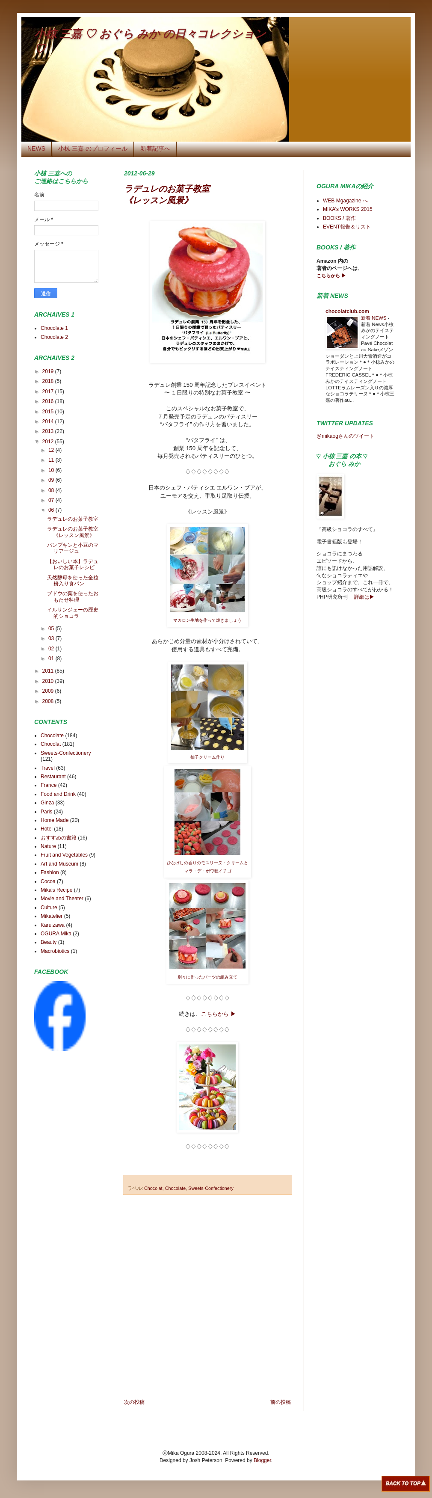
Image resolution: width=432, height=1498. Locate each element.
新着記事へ (155, 148)
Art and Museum (59, 864)
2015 (48, 412)
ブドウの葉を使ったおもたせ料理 (72, 596)
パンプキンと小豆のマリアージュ (72, 548)
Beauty (48, 942)
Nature (48, 846)
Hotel (47, 829)
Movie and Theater (62, 899)
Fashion (50, 872)
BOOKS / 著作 (339, 218)
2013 (48, 431)
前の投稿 (280, 1402)
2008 (48, 701)
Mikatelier (51, 916)
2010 (48, 681)
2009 (48, 691)
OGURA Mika (56, 934)
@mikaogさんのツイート (345, 436)
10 (52, 470)
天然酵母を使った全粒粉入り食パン (72, 581)
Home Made (54, 820)
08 (52, 490)
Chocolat (153, 1188)
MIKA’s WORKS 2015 (348, 209)
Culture (49, 908)
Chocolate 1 (54, 328)
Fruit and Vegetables (64, 855)
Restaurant (53, 777)
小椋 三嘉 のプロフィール (92, 148)
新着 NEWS (374, 317)
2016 (48, 401)
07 (52, 500)
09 (52, 480)
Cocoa (48, 881)
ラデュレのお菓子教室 (72, 519)
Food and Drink (58, 794)
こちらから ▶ (218, 1014)
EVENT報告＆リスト (347, 227)
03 (52, 638)
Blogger (262, 1460)
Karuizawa (53, 925)
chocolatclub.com (347, 311)
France (48, 785)
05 (52, 629)
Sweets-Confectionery (211, 1188)
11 (52, 460)
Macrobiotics (55, 951)
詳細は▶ (363, 597)
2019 (48, 371)
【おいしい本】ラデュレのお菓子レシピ (72, 564)
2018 (48, 381)
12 (52, 450)
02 (52, 649)
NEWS (36, 148)
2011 (48, 671)
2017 (48, 392)
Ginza (47, 803)
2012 (48, 442)
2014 (48, 421)
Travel (48, 768)
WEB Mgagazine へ (345, 201)
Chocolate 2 (54, 337)
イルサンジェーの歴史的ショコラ (72, 613)
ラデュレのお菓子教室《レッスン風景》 (72, 532)
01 (52, 658)
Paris (46, 812)
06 (52, 510)
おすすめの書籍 (59, 838)
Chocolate (175, 1188)
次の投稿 (134, 1402)
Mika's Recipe (56, 890)
